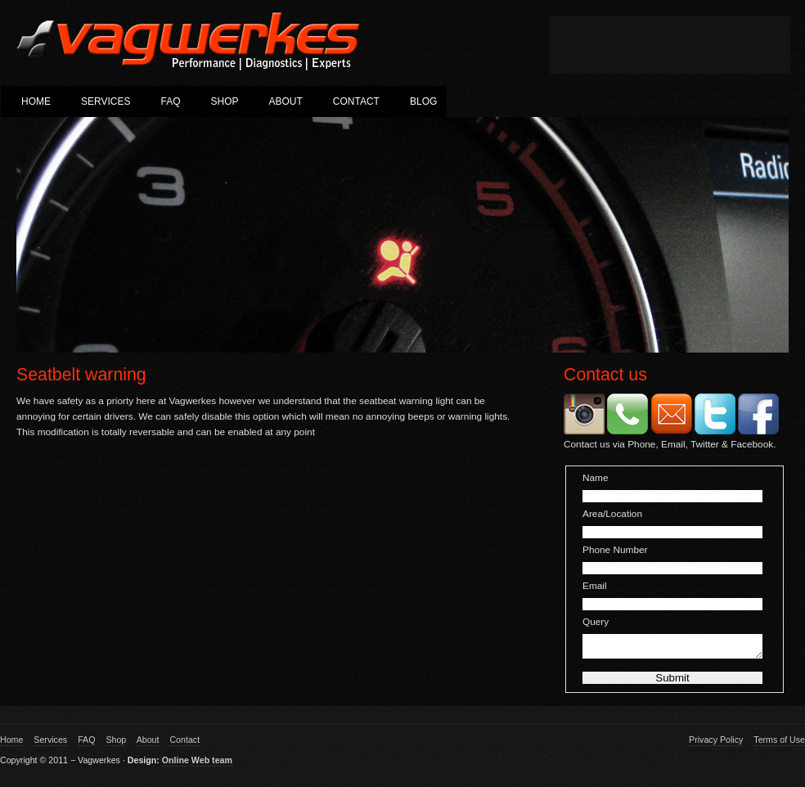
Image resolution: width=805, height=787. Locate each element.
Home (36, 101)
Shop (224, 101)
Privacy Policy (716, 744)
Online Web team (197, 765)
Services (105, 101)
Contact (356, 101)
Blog (423, 101)
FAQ (170, 101)
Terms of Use (779, 744)
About (286, 101)
